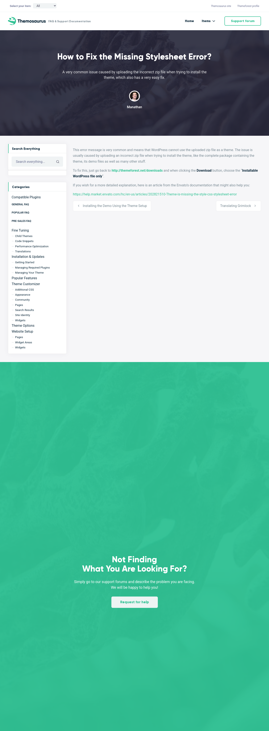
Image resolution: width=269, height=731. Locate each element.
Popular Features (24, 278)
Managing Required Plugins (32, 267)
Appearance (22, 294)
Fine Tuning (20, 230)
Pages (19, 305)
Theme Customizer (26, 284)
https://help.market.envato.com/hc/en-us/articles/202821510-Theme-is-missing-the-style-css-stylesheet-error (155, 194)
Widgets (20, 320)
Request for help (134, 602)
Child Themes (24, 236)
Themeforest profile (248, 6)
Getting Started (24, 262)
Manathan (134, 107)
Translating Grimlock (235, 206)
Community (22, 299)
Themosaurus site (221, 6)
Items (206, 21)
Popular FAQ (20, 212)
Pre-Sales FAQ (21, 221)
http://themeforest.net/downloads (137, 171)
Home (189, 21)
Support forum (242, 21)
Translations (23, 251)
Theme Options (23, 326)
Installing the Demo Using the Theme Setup (115, 206)
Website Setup (22, 331)
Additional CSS (24, 289)
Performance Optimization (32, 246)
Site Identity (22, 315)
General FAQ (20, 204)
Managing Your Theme (29, 272)
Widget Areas (23, 342)
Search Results (24, 310)
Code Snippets (24, 241)
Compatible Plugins (26, 197)
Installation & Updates (28, 257)
